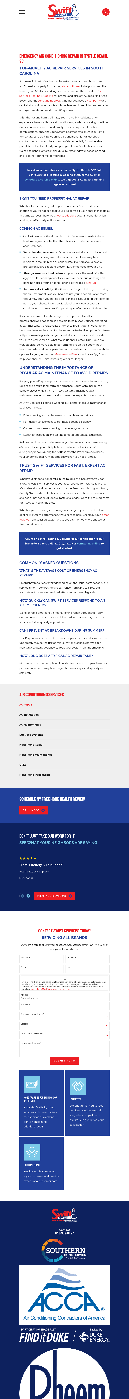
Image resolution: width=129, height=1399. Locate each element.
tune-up (91, 282)
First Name (25, 957)
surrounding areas (49, 100)
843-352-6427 (64, 1233)
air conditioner (71, 86)
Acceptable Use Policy (41, 989)
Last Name (71, 957)
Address (24, 995)
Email (69, 967)
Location (24, 1024)
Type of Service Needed (32, 1033)
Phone (23, 967)
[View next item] (28, 896)
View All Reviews (54, 896)
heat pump (94, 100)
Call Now (34, 810)
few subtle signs (66, 215)
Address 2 (25, 1004)
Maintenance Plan (66, 354)
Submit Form (64, 1060)
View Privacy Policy (61, 989)
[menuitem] (64, 705)
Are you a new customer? (32, 1014)
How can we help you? (31, 1043)
